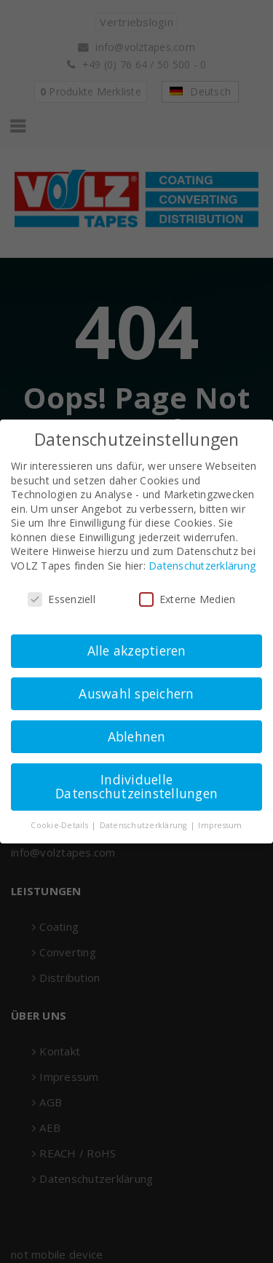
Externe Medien (187, 599)
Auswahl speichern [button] (136, 693)
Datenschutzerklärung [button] (144, 825)
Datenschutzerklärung (202, 566)
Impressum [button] (220, 825)
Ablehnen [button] (137, 736)
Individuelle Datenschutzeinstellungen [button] (136, 787)
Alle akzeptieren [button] (136, 650)
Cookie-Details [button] (60, 825)
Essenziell (61, 599)
